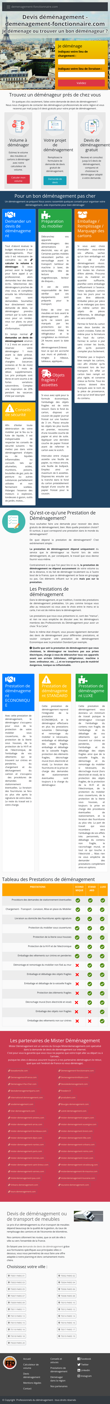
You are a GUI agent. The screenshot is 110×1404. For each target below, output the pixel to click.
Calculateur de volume (31, 1366)
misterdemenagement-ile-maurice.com (77, 1171)
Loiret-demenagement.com (72, 1111)
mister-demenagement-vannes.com (26, 1171)
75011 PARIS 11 (16, 1309)
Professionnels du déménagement (34, 1400)
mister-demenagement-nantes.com (26, 1144)
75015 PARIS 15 (16, 1322)
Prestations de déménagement (58, 1369)
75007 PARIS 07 (16, 1296)
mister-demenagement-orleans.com (76, 1144)
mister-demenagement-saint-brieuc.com (28, 1164)
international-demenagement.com (25, 1097)
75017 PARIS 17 (66, 1329)
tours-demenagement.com (22, 1191)
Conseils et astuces (56, 1360)
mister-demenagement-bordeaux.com (27, 1131)
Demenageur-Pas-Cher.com (22, 1084)
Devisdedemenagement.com (73, 1084)
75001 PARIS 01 (16, 1275)
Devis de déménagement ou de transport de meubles (37, 1216)
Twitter (83, 1364)
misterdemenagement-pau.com (24, 1178)
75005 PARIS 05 (16, 1289)
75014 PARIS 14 (66, 1316)
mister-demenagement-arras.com (25, 1124)
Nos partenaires (58, 1386)
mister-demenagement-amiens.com (26, 1117)
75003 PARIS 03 (16, 1282)
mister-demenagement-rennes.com (26, 1158)
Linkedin (83, 1370)
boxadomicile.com (18, 1070)
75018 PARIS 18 (16, 1336)
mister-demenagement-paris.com (25, 1151)
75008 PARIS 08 (66, 1296)
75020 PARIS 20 (16, 1343)
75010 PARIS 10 (66, 1302)
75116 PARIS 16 (16, 1329)
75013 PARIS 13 (16, 1316)
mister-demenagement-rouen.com (75, 1158)
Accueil (27, 1358)
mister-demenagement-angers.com (76, 1117)
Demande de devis (55, 180)
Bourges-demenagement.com (73, 1104)
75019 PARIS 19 (66, 1336)
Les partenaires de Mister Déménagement (55, 1040)
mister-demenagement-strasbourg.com (78, 1164)
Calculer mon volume (18, 179)
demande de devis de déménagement (43, 1246)
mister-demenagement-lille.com (74, 1137)
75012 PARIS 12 (66, 1309)
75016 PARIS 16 (66, 1322)
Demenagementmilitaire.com (73, 1077)
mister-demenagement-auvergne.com (77, 1124)
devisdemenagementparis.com (24, 1090)
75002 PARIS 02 (66, 1275)
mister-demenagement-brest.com (75, 1131)
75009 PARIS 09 (16, 1302)
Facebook (84, 1358)
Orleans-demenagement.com (23, 1184)
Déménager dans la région (57, 1379)
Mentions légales (32, 1382)
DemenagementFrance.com (22, 1077)
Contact (27, 1388)
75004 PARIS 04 (66, 1282)
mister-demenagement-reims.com (75, 1151)
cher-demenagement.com (21, 1111)
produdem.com (66, 1097)
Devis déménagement (31, 1375)
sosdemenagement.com (20, 1104)
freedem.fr (64, 1090)
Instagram (84, 1376)
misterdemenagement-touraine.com (76, 1178)
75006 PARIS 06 (66, 1289)
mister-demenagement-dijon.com (25, 1137)
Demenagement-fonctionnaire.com (76, 1070)
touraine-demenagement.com (73, 1184)
